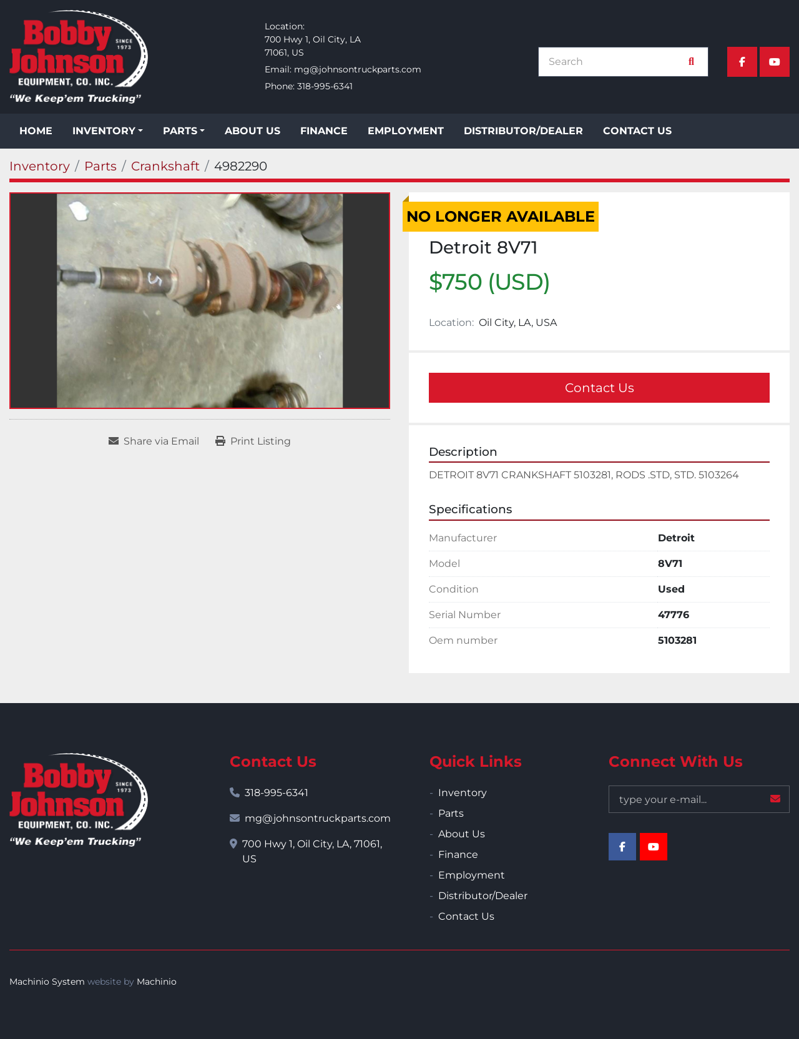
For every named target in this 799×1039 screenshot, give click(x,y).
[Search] (617, 62)
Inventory (103, 131)
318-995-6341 (325, 86)
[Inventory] (39, 166)
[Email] (699, 799)
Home (35, 131)
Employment (406, 131)
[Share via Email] (153, 441)
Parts (180, 131)
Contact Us (637, 131)
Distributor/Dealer (523, 131)
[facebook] (742, 62)
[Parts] (100, 166)
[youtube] (775, 62)
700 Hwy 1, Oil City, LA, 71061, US (312, 851)
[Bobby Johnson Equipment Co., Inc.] (78, 800)
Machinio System (47, 981)
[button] (107, 131)
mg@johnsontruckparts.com (357, 69)
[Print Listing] (253, 441)
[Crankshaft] (165, 166)
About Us (252, 131)
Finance (324, 131)
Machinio (157, 981)
